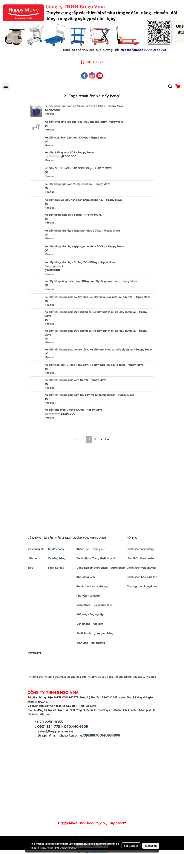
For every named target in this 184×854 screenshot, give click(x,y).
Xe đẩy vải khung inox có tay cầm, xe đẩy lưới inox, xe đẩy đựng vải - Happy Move (98, 350)
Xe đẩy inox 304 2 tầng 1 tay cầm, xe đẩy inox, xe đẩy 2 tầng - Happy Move (94, 365)
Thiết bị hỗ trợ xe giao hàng (94, 633)
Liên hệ (32, 558)
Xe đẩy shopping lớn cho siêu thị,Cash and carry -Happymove (84, 122)
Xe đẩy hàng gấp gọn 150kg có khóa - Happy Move (77, 184)
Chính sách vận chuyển (142, 568)
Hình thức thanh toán (140, 558)
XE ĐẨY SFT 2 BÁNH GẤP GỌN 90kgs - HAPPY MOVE (78, 168)
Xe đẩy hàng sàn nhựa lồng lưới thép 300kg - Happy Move (82, 231)
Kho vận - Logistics (88, 596)
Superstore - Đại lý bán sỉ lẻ (94, 605)
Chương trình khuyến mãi (143, 586)
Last (108, 439)
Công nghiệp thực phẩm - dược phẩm (101, 568)
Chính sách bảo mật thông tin (145, 577)
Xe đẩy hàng (56, 549)
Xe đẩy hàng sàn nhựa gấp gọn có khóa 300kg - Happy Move (84, 247)
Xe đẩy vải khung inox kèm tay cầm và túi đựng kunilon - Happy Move (89, 395)
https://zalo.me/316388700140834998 (88, 735)
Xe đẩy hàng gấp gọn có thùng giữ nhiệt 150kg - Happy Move (84, 106)
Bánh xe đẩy (56, 568)
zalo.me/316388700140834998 (143, 50)
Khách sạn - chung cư (90, 549)
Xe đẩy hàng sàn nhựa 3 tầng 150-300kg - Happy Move (80, 262)
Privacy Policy (45, 847)
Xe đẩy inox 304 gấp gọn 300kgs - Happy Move (75, 138)
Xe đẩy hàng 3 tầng (55, 677)
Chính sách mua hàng (140, 549)
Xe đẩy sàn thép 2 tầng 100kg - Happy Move (73, 410)
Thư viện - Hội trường (91, 643)
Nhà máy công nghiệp (90, 614)
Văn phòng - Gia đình (90, 624)
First (76, 439)
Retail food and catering (92, 586)
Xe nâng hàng (56, 558)
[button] (169, 86)
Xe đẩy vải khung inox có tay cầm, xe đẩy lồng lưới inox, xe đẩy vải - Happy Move (97, 297)
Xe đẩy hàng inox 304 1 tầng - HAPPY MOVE (73, 215)
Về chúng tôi (36, 549)
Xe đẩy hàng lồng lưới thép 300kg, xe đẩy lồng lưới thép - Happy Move (91, 281)
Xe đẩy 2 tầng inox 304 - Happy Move (69, 153)
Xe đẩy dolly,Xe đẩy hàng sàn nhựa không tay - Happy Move (83, 200)
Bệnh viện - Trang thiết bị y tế (96, 558)
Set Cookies (131, 845)
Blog (30, 568)
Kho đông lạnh (86, 577)
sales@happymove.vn (55, 731)
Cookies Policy (68, 847)
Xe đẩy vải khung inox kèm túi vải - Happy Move (75, 380)
